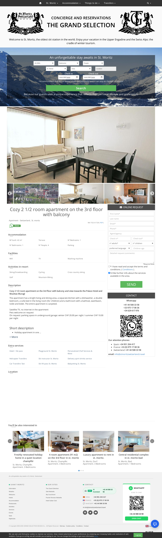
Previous (10, 194)
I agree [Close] (138, 535)
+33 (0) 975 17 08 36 (101, 500)
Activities (11, 506)
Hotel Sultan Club (51, 500)
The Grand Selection (52, 488)
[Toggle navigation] (149, 3)
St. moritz (36, 220)
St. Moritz (52, 3)
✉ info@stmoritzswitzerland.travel (94, 507)
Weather (11, 491)
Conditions (128, 269)
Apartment (14, 220)
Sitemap (62, 526)
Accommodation (71, 3)
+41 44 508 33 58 (100, 503)
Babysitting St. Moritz (77, 363)
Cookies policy (70, 526)
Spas (10, 515)
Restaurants (12, 503)
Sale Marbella (50, 491)
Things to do (92, 3)
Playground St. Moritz (48, 351)
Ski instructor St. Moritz (48, 358)
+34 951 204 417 (100, 497)
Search (81, 88)
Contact (86, 526)
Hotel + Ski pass (16, 351)
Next (152, 194)
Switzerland (25, 220)
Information (12, 488)
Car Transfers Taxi (17, 363)
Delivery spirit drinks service (80, 358)
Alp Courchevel (50, 494)
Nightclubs (12, 518)
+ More (13, 337)
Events (11, 512)
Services (11, 509)
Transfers (109, 3)
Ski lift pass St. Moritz (48, 363)
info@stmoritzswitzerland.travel (130, 354)
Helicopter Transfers (18, 358)
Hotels (11, 497)
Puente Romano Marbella (54, 497)
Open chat (136, 518)
